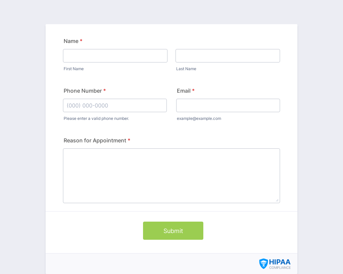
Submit (173, 230)
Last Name (186, 68)
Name (73, 41)
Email (186, 90)
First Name (74, 68)
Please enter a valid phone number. (96, 118)
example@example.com (199, 118)
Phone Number (85, 90)
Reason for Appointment (97, 140)
